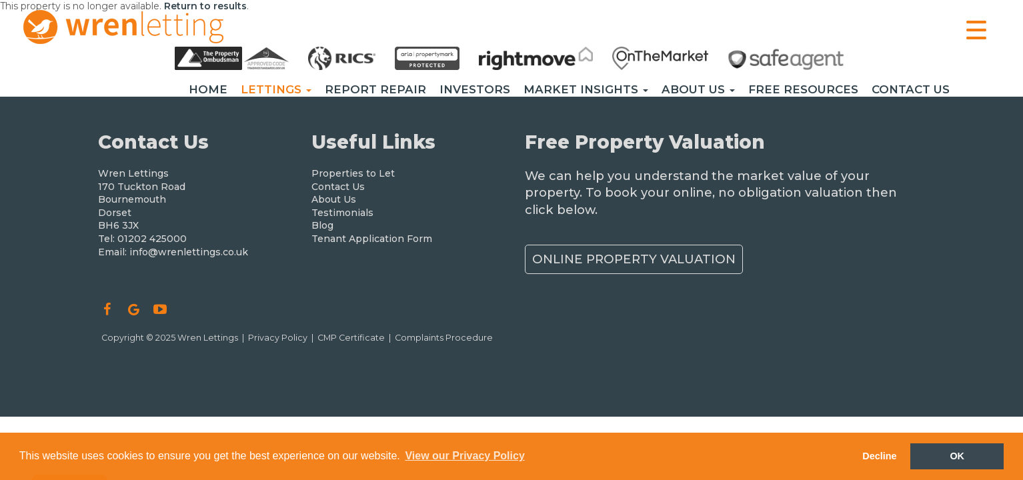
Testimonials (342, 213)
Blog (322, 225)
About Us (698, 89)
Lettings (276, 89)
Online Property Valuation (634, 259)
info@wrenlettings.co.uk (188, 252)
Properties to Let (353, 173)
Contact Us (911, 89)
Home (208, 89)
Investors (474, 89)
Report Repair (375, 89)
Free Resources (803, 89)
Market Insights (586, 89)
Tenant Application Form (371, 239)
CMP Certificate (351, 338)
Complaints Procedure (444, 338)
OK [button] (957, 456)
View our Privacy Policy (464, 455)
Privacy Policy (277, 338)
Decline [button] (879, 456)
